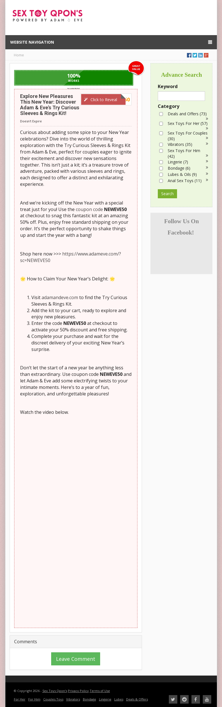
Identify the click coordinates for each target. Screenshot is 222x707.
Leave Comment (75, 658)
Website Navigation (111, 42)
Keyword (168, 86)
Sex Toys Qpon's (54, 691)
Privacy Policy (78, 691)
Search (167, 193)
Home (19, 55)
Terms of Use (100, 691)
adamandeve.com (60, 297)
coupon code (89, 209)
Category (168, 106)
